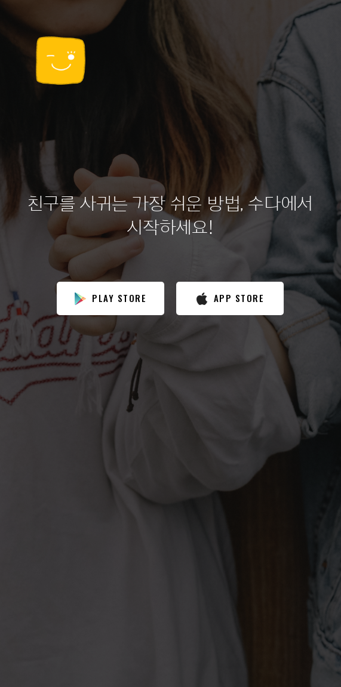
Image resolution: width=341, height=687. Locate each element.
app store (230, 297)
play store (110, 297)
